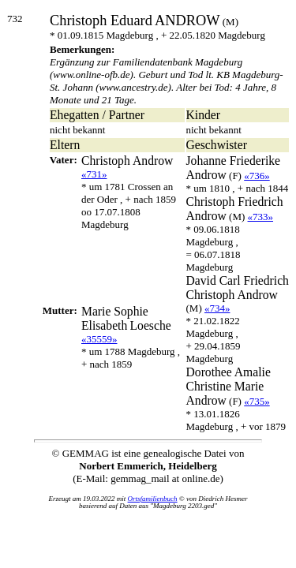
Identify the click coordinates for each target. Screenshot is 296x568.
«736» (257, 175)
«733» (261, 216)
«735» (257, 401)
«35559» (99, 339)
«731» (94, 174)
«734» (217, 308)
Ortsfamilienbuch (153, 499)
